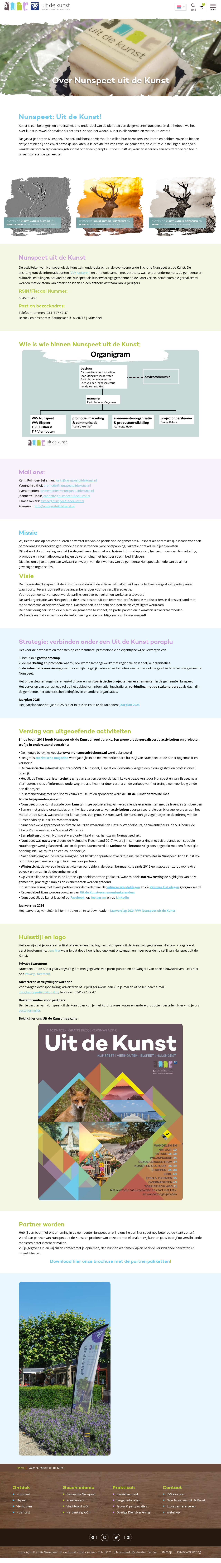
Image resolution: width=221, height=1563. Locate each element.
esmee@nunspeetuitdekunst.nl (63, 501)
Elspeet (21, 1505)
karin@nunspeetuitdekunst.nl (77, 480)
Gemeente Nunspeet (81, 1499)
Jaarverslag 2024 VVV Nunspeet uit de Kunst (144, 916)
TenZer (151, 1557)
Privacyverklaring (189, 1557)
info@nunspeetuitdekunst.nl (55, 506)
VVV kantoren (80, 273)
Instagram (99, 903)
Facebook (77, 903)
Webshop (173, 1517)
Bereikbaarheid (128, 1499)
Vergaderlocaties (129, 1505)
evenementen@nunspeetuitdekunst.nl (68, 491)
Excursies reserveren (182, 1511)
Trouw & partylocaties (132, 1511)
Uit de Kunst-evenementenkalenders (108, 897)
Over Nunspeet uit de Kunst (187, 1505)
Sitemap (166, 1557)
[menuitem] (180, 7)
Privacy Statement (38, 979)
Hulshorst (23, 1517)
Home (21, 1473)
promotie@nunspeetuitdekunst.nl (68, 485)
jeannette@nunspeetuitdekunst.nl (67, 496)
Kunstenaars (75, 1505)
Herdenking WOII (78, 1517)
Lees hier (54, 955)
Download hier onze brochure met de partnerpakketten (110, 1266)
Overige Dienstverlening (134, 1517)
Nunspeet (23, 1499)
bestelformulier (30, 1016)
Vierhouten (24, 1511)
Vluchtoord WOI (77, 1511)
